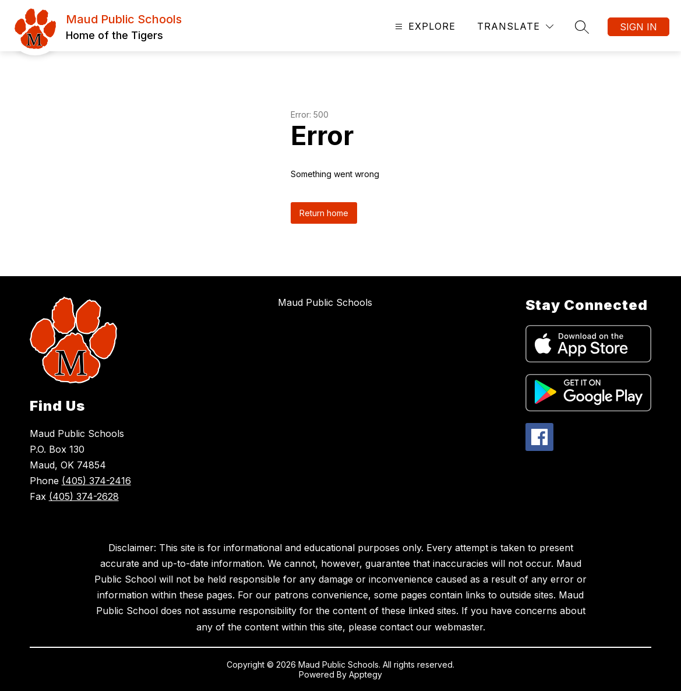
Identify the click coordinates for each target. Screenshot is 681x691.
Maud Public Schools (325, 302)
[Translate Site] (515, 26)
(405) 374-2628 (84, 496)
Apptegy (365, 674)
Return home (323, 213)
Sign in (638, 27)
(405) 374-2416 (96, 480)
